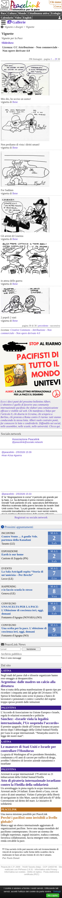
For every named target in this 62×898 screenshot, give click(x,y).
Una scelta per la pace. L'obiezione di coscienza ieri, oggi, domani (24, 630)
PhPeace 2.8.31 (25, 869)
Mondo (22, 13)
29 (56, 59)
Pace (3, 13)
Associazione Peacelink (27, 441)
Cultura (12, 13)
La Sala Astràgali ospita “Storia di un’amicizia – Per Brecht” (22, 573)
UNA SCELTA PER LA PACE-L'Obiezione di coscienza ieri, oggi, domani (22, 610)
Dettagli (57, 891)
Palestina (8, 707)
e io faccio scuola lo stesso (16, 589)
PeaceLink (9, 809)
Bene (15, 102)
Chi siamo (55, 2)
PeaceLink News (15, 644)
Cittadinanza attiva (38, 13)
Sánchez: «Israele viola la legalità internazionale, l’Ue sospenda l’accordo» (30, 721)
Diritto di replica (34, 872)
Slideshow (8, 42)
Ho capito (53, 895)
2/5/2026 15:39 (23, 452)
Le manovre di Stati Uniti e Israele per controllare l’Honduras (28, 749)
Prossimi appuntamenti (19, 527)
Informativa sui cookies (14, 872)
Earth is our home (12, 554)
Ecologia (55, 13)
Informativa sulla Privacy (46, 869)
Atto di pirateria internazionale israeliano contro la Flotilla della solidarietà (31, 782)
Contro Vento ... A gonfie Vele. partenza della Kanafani (19, 538)
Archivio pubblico (11, 654)
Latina (6, 670)
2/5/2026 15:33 (23, 494)
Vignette (30, 27)
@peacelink (8, 452)
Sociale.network (11, 433)
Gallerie (19, 22)
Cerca (58, 6)
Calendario (7, 17)
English (27, 17)
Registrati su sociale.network (31, 517)
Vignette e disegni (14, 27)
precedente (43, 325)
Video (18, 17)
